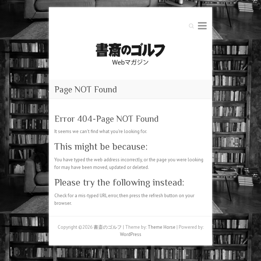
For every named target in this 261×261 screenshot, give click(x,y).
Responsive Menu (202, 25)
